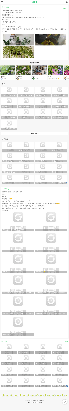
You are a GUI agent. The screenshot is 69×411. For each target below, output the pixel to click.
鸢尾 (49, 76)
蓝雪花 (2, 76)
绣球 (65, 76)
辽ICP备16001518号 (37, 402)
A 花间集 (19, 76)
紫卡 (33, 76)
